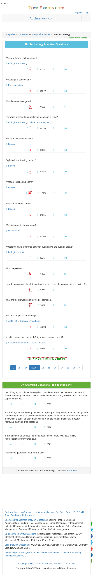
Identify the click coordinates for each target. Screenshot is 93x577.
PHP (75, 512)
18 (68, 367)
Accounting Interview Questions (20, 552)
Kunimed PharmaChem (38, 122)
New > (34, 367)
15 (49, 367)
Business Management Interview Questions (26, 520)
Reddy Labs (14, 230)
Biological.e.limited (17, 63)
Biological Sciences (41, 34)
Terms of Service (44, 563)
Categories (10, 34)
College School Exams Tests (22, 342)
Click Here (72, 470)
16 (55, 367)
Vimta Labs (34, 321)
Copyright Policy (26, 563)
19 (74, 367)
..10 (25, 367)
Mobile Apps (28, 515)
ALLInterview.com (42, 18)
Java (7, 515)
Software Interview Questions (19, 512)
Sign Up (77, 13)
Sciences (23, 34)
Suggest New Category (77, 38)
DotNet (82, 512)
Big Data (60, 512)
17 (61, 367)
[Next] (80, 367)
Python (68, 512)
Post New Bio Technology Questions (46, 359)
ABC (10, 321)
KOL (16, 321)
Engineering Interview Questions (20, 534)
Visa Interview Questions (17, 545)
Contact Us (69, 563)
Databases (16, 515)
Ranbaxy (23, 321)
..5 (19, 367)
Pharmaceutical (15, 85)
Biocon (11, 144)
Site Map (58, 563)
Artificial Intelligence (45, 512)
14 (43, 367)
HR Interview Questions (48, 552)
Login (85, 13)
